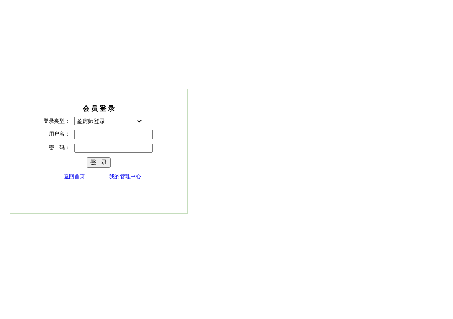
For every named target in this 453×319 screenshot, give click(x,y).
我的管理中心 (125, 176)
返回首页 (74, 176)
